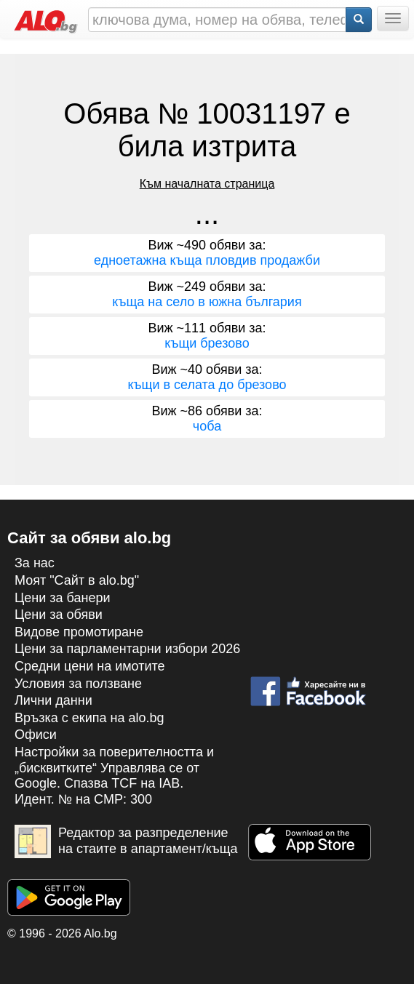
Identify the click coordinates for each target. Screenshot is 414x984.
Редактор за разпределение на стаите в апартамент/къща (126, 841)
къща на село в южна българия (206, 302)
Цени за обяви (59, 614)
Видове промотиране (79, 632)
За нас (35, 563)
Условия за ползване (78, 683)
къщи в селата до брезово (206, 384)
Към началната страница (207, 183)
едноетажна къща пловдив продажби (207, 260)
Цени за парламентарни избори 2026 (127, 648)
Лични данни (53, 700)
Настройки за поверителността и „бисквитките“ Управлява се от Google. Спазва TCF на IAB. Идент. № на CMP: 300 (114, 776)
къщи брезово (206, 343)
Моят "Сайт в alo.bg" (77, 580)
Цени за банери (63, 598)
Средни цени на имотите (90, 666)
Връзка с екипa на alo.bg (89, 718)
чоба (207, 426)
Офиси (36, 734)
